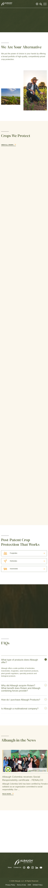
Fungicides (9, 553)
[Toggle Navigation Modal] (45, 4)
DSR (29, 885)
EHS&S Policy (37, 885)
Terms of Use (21, 885)
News (10, 867)
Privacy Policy (10, 885)
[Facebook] (27, 867)
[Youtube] (40, 867)
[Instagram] (31, 867)
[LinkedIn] (36, 867)
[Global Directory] (37, 4)
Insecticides (9, 569)
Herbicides (9, 561)
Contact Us (17, 867)
